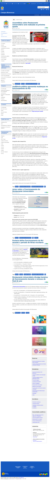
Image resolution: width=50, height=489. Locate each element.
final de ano (17, 322)
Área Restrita (37, 15)
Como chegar (3, 59)
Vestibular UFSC (4, 122)
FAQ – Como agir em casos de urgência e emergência (38, 425)
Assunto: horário (19, 19)
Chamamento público (5, 56)
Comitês (2, 51)
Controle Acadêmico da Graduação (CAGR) (39, 385)
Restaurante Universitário (19, 296)
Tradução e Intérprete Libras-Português (38, 415)
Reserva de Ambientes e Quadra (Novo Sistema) (39, 371)
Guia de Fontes (4, 112)
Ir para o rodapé (22, 3)
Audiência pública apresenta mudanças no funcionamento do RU (28, 90)
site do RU (28, 64)
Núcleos (2, 49)
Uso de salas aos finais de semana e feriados (39, 398)
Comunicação (3, 46)
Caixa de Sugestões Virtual (37, 427)
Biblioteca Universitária (37, 396)
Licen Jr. (2, 153)
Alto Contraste (40, 3)
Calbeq (2, 150)
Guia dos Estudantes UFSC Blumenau (37, 382)
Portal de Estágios (36, 389)
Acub (2, 137)
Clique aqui (35, 446)
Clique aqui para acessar (37, 115)
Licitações (3, 54)
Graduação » (3, 31)
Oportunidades (4, 100)
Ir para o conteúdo (4, 3)
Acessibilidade (33, 3)
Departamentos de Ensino (6, 73)
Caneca (2, 147)
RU (39, 85)
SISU (2, 123)
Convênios (34, 417)
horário (23, 85)
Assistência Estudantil (37, 391)
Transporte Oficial (36, 413)
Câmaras (3, 53)
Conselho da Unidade (5, 70)
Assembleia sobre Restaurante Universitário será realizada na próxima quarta (28, 25)
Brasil (4, 1)
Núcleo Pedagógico (36, 392)
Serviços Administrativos (37, 430)
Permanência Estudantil (25, 191)
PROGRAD (34, 403)
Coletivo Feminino (4, 140)
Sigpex (2, 113)
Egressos (3, 80)
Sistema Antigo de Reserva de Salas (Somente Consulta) (39, 374)
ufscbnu (36, 243)
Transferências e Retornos (6, 125)
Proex (2, 115)
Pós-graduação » (4, 33)
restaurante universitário (31, 85)
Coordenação (3, 88)
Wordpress (21, 487)
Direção (2, 45)
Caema (2, 145)
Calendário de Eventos (5, 48)
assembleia (17, 85)
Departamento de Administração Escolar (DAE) (39, 401)
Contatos (3, 60)
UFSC (2, 34)
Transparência (3, 57)
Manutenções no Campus (37, 428)
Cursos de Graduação (5, 75)
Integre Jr (2, 136)
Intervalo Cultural (4, 151)
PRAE (33, 404)
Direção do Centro (4, 72)
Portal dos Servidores (37, 411)
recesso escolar (27, 282)
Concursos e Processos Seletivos (5, 127)
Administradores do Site (45, 15)
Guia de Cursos (4, 36)
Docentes (34, 449)
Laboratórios (3, 93)
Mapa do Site (45, 3)
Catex (2, 143)
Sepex (2, 110)
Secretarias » (3, 78)
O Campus (3, 43)
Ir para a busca (16, 3)
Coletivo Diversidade (5, 142)
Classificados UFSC (36, 432)
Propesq (2, 98)
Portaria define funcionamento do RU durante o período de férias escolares (29, 248)
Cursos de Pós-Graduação (6, 77)
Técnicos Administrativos (37, 451)
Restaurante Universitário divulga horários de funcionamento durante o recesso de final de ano (30, 288)
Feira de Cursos (4, 109)
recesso (21, 282)
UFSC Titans (3, 139)
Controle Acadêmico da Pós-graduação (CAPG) (38, 388)
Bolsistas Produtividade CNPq (5, 95)
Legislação (3, 81)
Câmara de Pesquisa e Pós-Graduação (5, 91)
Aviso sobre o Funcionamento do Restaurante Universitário (29, 195)
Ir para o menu (10, 3)
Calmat (2, 148)
